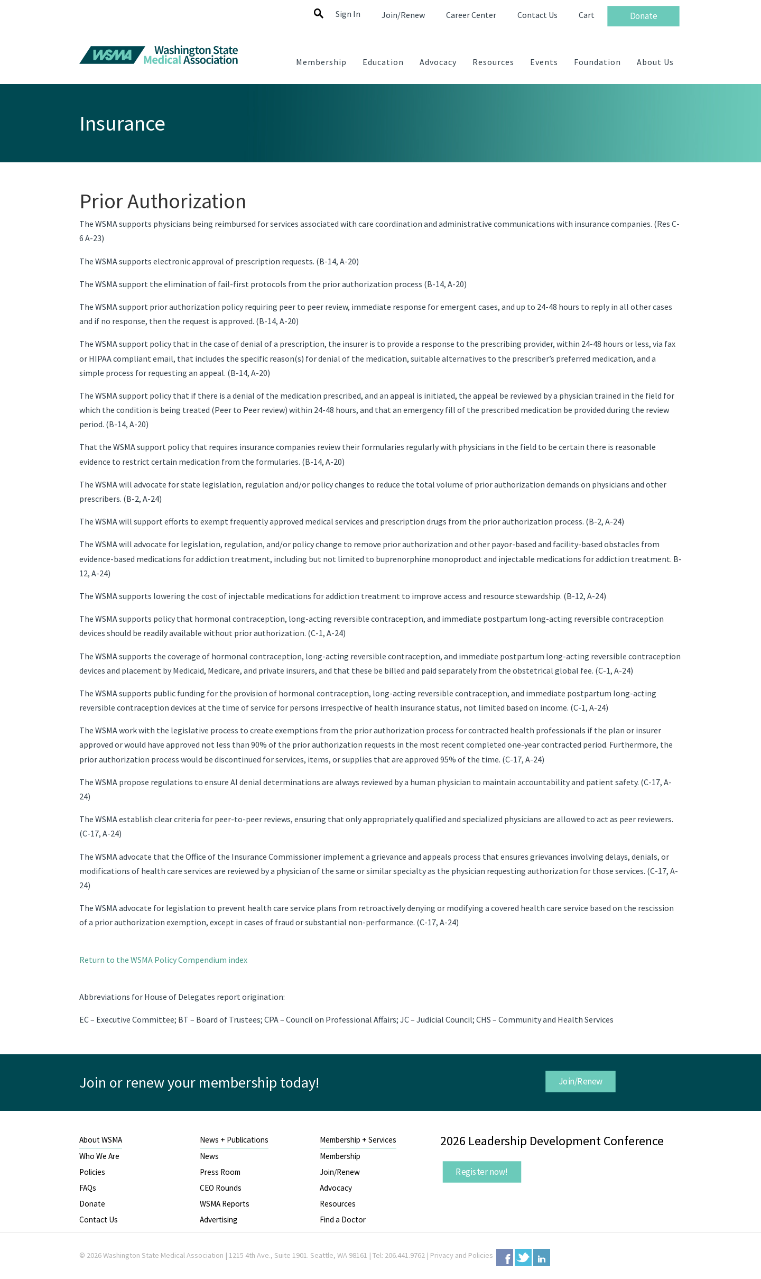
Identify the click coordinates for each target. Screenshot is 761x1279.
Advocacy (336, 1188)
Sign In (348, 13)
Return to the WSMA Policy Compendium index (163, 959)
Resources (338, 1204)
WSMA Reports (224, 1204)
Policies (92, 1172)
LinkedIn (541, 1257)
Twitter (523, 1257)
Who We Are (99, 1156)
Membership (340, 1156)
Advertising (218, 1219)
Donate (92, 1204)
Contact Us (98, 1219)
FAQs (87, 1188)
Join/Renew (580, 1081)
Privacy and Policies (461, 1255)
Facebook (504, 1257)
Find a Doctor (343, 1219)
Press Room (220, 1172)
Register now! (482, 1171)
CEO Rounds (221, 1188)
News (209, 1156)
